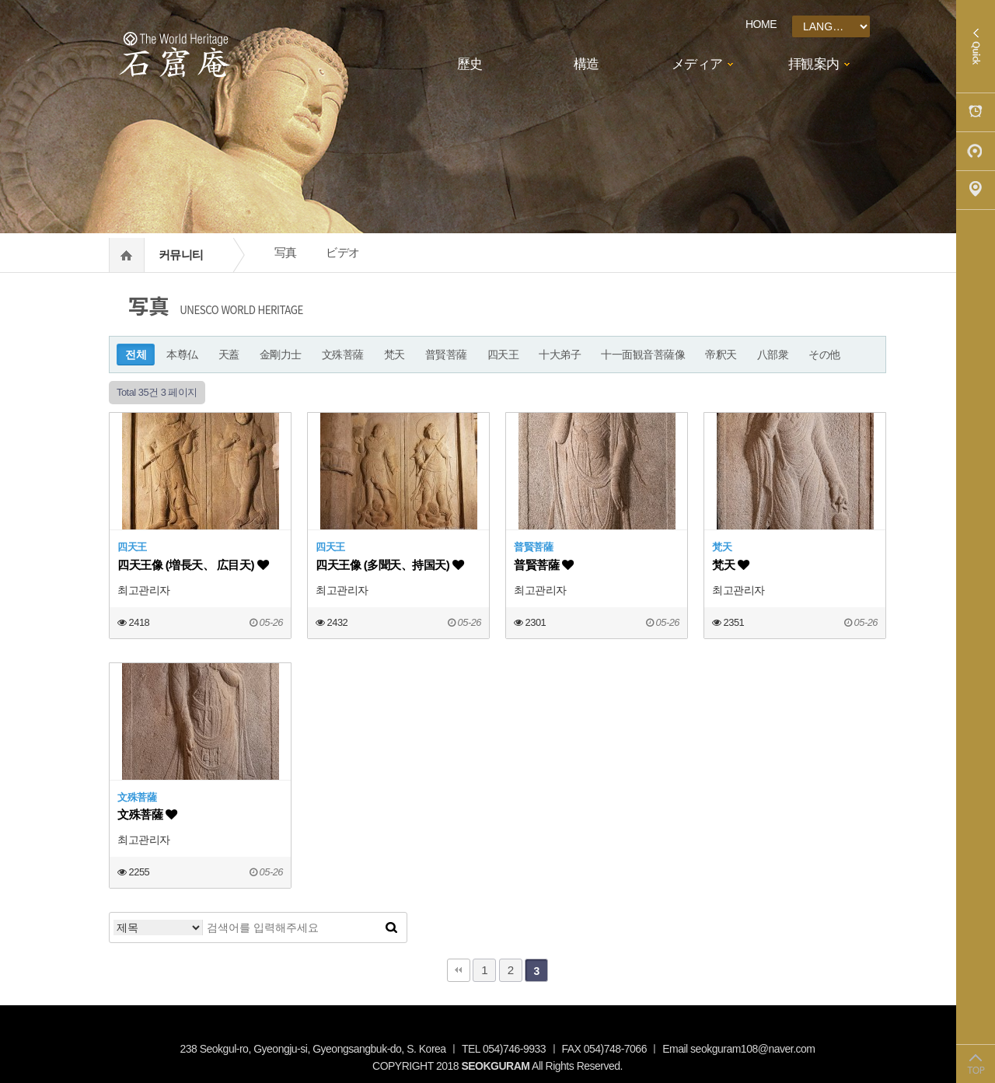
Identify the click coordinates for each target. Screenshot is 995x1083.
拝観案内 (814, 64)
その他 (824, 354)
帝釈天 (721, 354)
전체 (135, 354)
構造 (586, 64)
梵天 (394, 354)
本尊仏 (182, 354)
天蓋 (228, 354)
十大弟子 (560, 354)
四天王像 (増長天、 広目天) (192, 564)
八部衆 (773, 354)
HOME (761, 24)
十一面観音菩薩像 (643, 354)
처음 (458, 970)
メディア (697, 64)
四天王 (503, 354)
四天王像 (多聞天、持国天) (390, 564)
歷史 (470, 64)
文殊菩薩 (343, 354)
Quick (975, 46)
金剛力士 (281, 354)
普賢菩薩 (446, 354)
